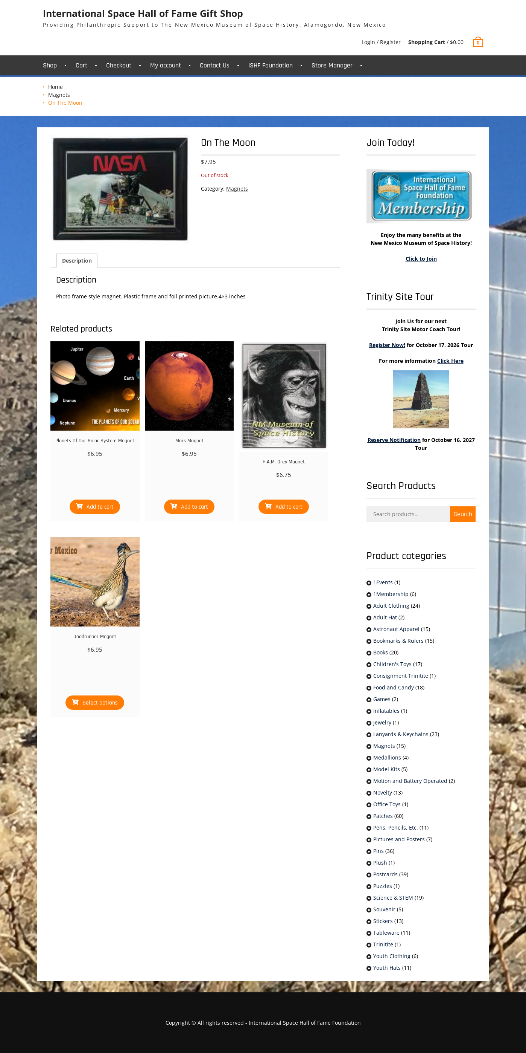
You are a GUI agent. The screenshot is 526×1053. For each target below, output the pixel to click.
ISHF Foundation (270, 65)
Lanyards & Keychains (401, 734)
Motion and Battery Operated (410, 780)
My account (165, 65)
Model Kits (386, 769)
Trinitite (383, 944)
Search (462, 514)
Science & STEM (393, 897)
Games (382, 699)
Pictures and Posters (399, 839)
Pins (378, 850)
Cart (81, 65)
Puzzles (382, 885)
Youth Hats (387, 967)
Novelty (382, 792)
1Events (383, 582)
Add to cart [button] (100, 507)
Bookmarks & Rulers (398, 640)
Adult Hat (385, 617)
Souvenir (384, 909)
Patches (383, 815)
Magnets (59, 94)
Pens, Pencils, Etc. (395, 827)
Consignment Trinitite (400, 675)
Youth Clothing (391, 956)
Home (55, 86)
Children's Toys (392, 664)
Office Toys (387, 804)
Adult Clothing (391, 605)
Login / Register (381, 42)
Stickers (383, 921)
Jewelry (382, 722)
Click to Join (421, 258)
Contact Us (215, 65)
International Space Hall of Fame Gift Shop (143, 13)
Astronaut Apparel (396, 629)
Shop (50, 65)
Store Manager (332, 65)
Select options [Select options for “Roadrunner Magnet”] (100, 703)
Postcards (385, 874)
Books (380, 652)
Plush (380, 862)
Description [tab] (77, 260)
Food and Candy (393, 687)
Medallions (387, 757)
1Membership (391, 594)
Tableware (386, 932)
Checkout (118, 65)
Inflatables (386, 710)
